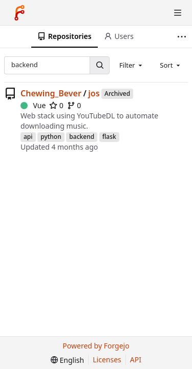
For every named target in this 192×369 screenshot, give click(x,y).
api (28, 136)
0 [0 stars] (56, 105)
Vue (33, 105)
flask (109, 136)
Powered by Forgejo (95, 346)
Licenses (107, 359)
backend (81, 136)
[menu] (67, 360)
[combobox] (131, 65)
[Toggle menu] (177, 13)
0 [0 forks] (74, 105)
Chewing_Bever (50, 93)
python (50, 136)
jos (93, 93)
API (135, 359)
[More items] (183, 37)
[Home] (19, 13)
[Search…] (99, 65)
